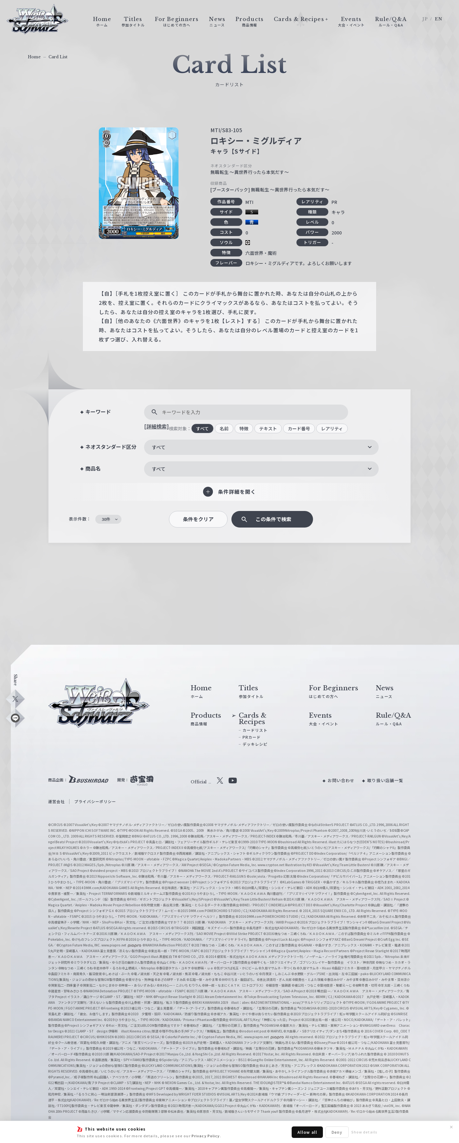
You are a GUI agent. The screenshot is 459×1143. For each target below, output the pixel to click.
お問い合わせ (341, 780)
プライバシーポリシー (95, 801)
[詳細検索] (156, 426)
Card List (58, 56)
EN (438, 19)
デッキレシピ (255, 744)
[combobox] (261, 447)
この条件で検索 (273, 519)
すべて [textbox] (158, 447)
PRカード (252, 737)
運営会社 (56, 801)
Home (34, 56)
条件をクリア (198, 519)
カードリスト (255, 730)
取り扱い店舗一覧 (385, 780)
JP (425, 19)
